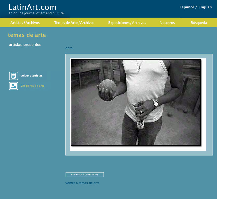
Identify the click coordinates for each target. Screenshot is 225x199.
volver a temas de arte (82, 183)
